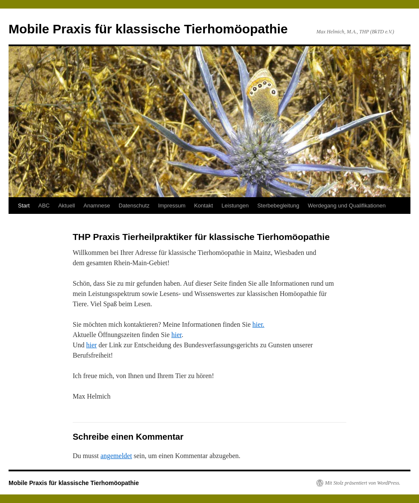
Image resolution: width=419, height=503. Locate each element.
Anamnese (96, 205)
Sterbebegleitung (278, 205)
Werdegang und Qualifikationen (347, 205)
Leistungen (235, 205)
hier (176, 334)
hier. (258, 324)
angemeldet (116, 455)
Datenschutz (133, 205)
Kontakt (203, 205)
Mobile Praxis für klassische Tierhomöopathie (148, 29)
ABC (44, 205)
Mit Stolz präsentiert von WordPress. (362, 483)
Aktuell (66, 205)
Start (24, 205)
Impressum (172, 205)
